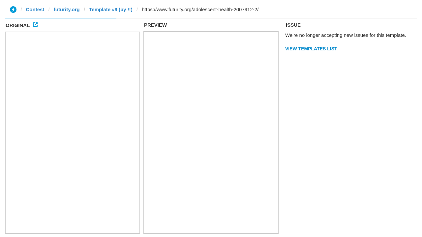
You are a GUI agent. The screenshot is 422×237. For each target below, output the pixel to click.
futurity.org (67, 9)
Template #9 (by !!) (110, 9)
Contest (35, 9)
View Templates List (311, 48)
